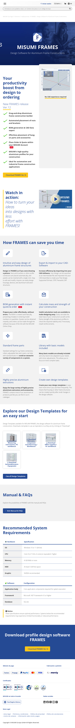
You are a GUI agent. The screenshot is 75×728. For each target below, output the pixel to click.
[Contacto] (9, 716)
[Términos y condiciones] (20, 714)
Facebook (47, 702)
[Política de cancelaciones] (54, 714)
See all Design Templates (15, 476)
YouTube (53, 702)
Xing (56, 702)
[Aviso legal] (7, 714)
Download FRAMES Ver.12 (16, 175)
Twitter (50, 702)
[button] (46, 3)
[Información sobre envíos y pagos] (29, 716)
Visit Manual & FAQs (15, 511)
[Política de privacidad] (37, 714)
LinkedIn (44, 702)
